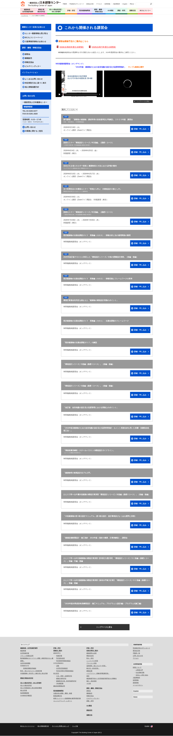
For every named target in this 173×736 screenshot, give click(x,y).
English (125, 4)
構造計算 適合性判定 (41, 10)
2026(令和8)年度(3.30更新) (72, 47)
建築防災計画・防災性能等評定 (66, 681)
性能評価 (59, 656)
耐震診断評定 (57, 696)
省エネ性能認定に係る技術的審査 (31, 688)
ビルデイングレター (33, 66)
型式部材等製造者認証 (63, 661)
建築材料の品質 (91, 653)
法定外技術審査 (25, 663)
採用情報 (107, 4)
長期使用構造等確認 (29, 668)
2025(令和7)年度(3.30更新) (104, 47)
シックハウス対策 (92, 661)
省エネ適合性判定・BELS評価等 (30, 683)
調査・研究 (121, 10)
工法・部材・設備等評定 (64, 676)
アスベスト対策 (91, 663)
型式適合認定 (60, 658)
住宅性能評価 (24, 653)
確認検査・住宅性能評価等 (29, 648)
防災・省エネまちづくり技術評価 (31, 671)
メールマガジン (138, 685)
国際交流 (132, 10)
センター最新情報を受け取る (36, 34)
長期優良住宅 (24, 666)
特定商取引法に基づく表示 (35, 83)
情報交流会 (29, 62)
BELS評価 (23, 691)
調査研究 (89, 710)
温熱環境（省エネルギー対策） (96, 666)
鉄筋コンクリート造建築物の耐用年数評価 (67, 698)
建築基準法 (57, 653)
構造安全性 (90, 656)
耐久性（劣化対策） (92, 668)
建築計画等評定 (61, 679)
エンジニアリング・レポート (62, 701)
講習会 (27, 54)
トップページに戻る (142, 101)
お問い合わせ (30, 127)
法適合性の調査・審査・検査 (62, 693)
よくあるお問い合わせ (34, 79)
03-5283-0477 (32, 111)
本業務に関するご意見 (34, 131)
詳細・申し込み (140, 129)
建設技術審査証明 (59, 686)
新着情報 (136, 683)
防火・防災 (90, 658)
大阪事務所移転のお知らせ (35, 42)
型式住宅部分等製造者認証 (64, 671)
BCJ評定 (56, 673)
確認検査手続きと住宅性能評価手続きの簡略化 (101, 679)
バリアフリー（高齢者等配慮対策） (97, 673)
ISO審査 (89, 706)
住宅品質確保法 (58, 663)
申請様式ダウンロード (77, 4)
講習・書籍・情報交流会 (31, 48)
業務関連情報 (137, 645)
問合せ (132, 4)
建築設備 (89, 671)
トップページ (24, 15)
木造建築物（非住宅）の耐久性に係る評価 (34, 673)
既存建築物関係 (58, 691)
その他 (88, 684)
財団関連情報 (137, 664)
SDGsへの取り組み (142, 675)
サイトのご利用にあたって (60, 726)
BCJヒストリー (145, 10)
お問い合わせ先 (138, 656)
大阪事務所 (116, 4)
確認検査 (23, 651)
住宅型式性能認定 (62, 668)
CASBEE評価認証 (26, 696)
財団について (137, 668)
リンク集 (75, 726)
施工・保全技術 (91, 681)
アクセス (99, 4)
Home (135, 697)
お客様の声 (139, 670)
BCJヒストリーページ (34, 38)
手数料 (65, 4)
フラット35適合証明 (26, 656)
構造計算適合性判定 (26, 678)
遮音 (87, 676)
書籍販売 (28, 58)
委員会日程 (90, 4)
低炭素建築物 (24, 693)
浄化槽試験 (59, 684)
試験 (57, 666)
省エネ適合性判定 (26, 685)
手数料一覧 (136, 653)
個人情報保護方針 (32, 87)
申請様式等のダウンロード (141, 648)
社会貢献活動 (140, 673)
